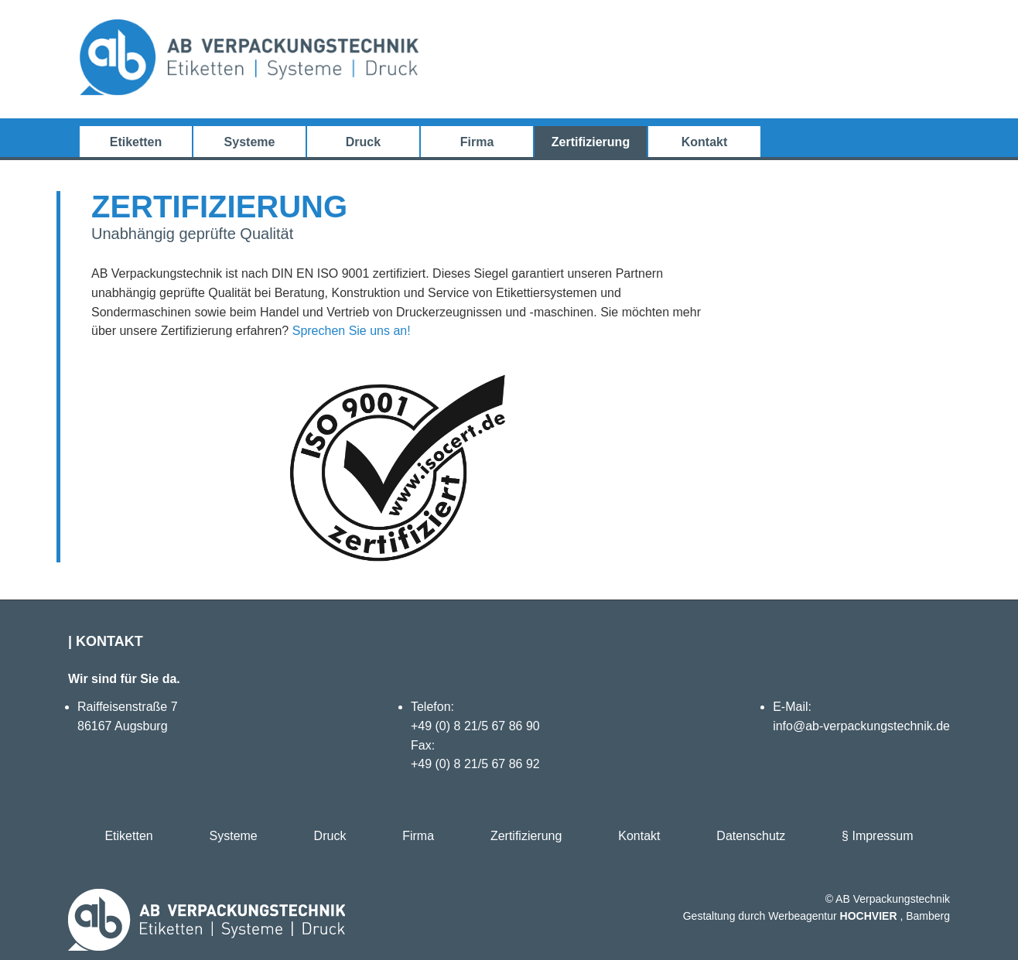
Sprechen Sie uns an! (351, 330)
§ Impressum (877, 835)
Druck (363, 142)
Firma (477, 142)
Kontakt (705, 142)
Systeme (249, 142)
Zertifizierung (591, 142)
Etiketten (136, 142)
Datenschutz (750, 835)
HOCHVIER (868, 916)
